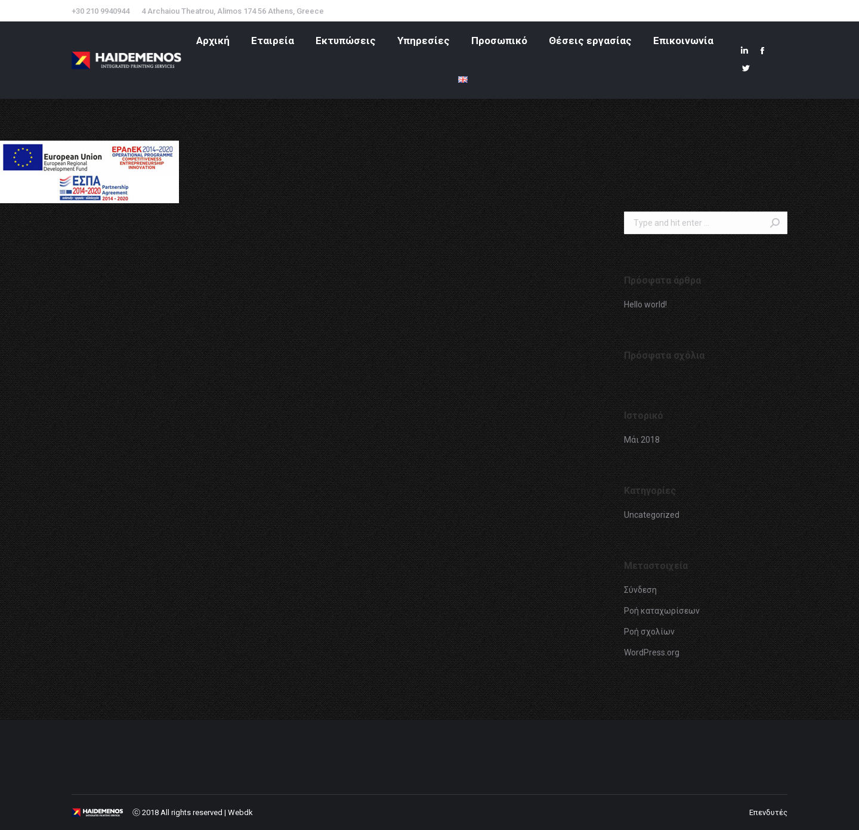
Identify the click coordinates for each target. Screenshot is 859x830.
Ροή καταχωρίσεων (662, 610)
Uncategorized (651, 515)
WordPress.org (651, 652)
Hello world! (645, 304)
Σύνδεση (640, 590)
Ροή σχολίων (649, 631)
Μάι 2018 (642, 439)
